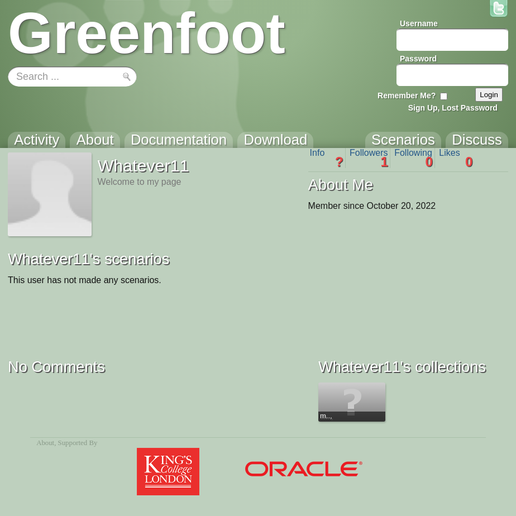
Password (418, 58)
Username (419, 23)
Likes (455, 158)
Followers (369, 158)
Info (326, 158)
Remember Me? (407, 95)
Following (413, 158)
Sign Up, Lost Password (453, 107)
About (45, 443)
